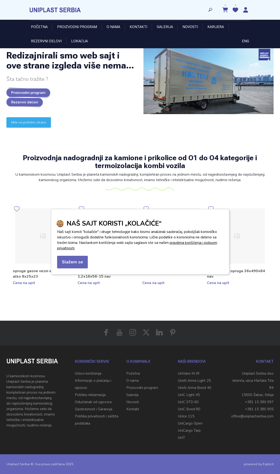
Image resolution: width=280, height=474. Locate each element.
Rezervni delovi (46, 41)
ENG (245, 41)
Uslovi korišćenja (88, 373)
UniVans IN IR (188, 373)
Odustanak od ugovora (93, 402)
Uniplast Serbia (18, 464)
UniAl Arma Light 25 (194, 380)
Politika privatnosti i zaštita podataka (96, 420)
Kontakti (138, 27)
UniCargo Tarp (189, 430)
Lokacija (79, 41)
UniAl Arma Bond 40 (194, 387)
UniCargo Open (190, 423)
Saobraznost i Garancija (93, 409)
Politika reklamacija (90, 394)
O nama (113, 27)
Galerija (165, 27)
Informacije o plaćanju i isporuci (93, 384)
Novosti (190, 27)
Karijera (215, 27)
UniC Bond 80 (189, 409)
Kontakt (132, 409)
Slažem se (72, 262)
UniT (181, 437)
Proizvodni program (77, 27)
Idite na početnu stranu (28, 122)
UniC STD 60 (188, 402)
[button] (269, 254)
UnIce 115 (186, 416)
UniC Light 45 (189, 394)
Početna (39, 27)
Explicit (268, 464)
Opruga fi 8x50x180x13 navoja (41, 271)
